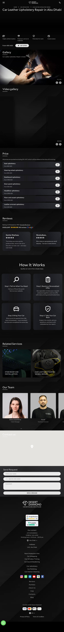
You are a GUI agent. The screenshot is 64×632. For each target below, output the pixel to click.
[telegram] (29, 586)
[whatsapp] (25, 586)
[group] (16, 374)
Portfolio (32, 595)
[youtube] (34, 586)
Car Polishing (32, 579)
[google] (38, 586)
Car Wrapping (32, 567)
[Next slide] (60, 93)
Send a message (32, 503)
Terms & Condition (38, 627)
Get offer (22, 56)
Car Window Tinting (32, 569)
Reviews (32, 592)
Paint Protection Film (32, 564)
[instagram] (21, 586)
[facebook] (42, 586)
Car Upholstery (24, 7)
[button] (32, 457)
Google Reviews (25, 235)
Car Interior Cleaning (32, 582)
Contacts (32, 604)
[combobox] (8, 489)
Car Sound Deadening (32, 572)
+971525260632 (60, 2)
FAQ (32, 601)
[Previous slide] (57, 93)
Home (15, 7)
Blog (32, 608)
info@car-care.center (32, 545)
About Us (32, 598)
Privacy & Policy (25, 627)
